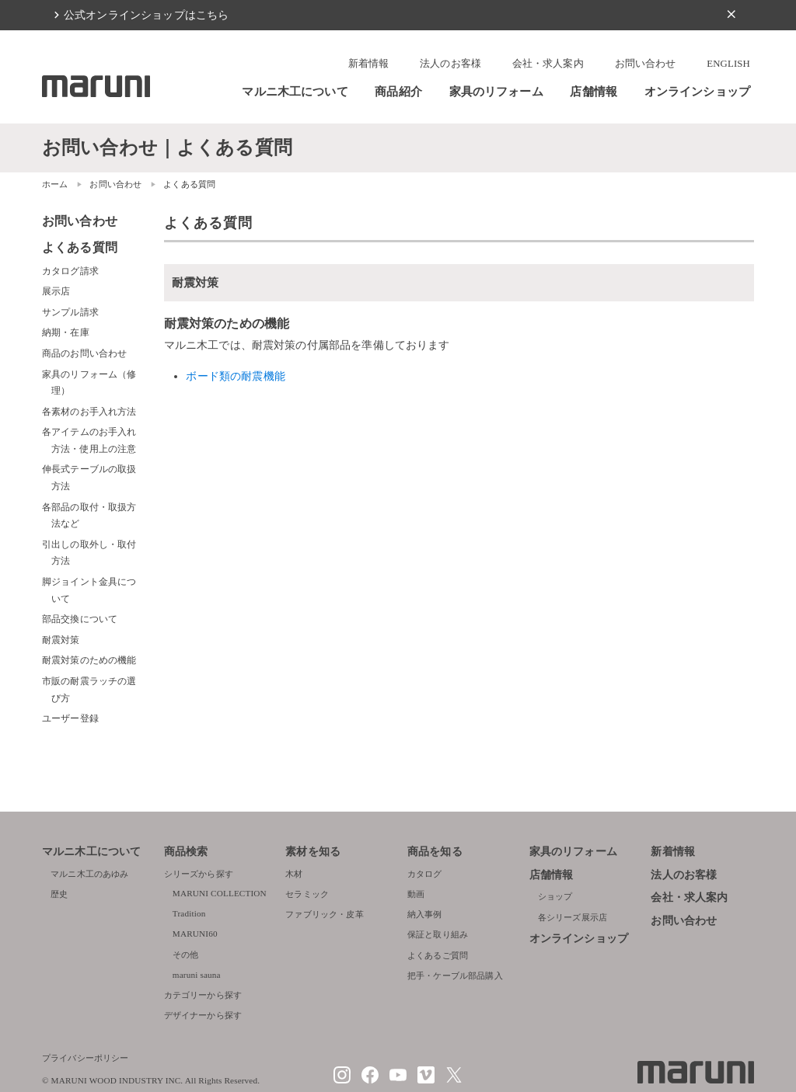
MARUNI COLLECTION (220, 893)
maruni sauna (197, 974)
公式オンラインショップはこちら (146, 15)
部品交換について (79, 619)
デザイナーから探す (203, 1015)
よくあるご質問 (437, 955)
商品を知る (435, 851)
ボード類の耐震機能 (235, 376)
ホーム (55, 184)
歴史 (59, 894)
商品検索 (186, 851)
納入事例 (424, 914)
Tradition (189, 913)
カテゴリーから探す (203, 995)
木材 (293, 873)
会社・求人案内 (548, 63)
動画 (415, 894)
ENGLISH (728, 63)
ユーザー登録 (70, 718)
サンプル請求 (70, 312)
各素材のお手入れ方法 (89, 411)
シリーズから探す (198, 873)
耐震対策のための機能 (89, 660)
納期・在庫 (65, 332)
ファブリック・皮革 (324, 914)
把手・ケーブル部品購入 (455, 975)
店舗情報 (593, 91)
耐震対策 (61, 640)
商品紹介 (398, 91)
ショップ (555, 896)
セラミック (307, 894)
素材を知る (312, 851)
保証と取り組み (437, 934)
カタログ (424, 873)
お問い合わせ (645, 63)
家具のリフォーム (496, 91)
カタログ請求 (70, 271)
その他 (185, 954)
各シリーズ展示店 (572, 917)
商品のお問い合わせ (84, 353)
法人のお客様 (450, 63)
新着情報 (368, 63)
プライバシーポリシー (85, 1057)
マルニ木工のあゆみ (89, 873)
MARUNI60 (195, 933)
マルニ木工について (294, 91)
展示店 (56, 291)
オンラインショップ (697, 91)
